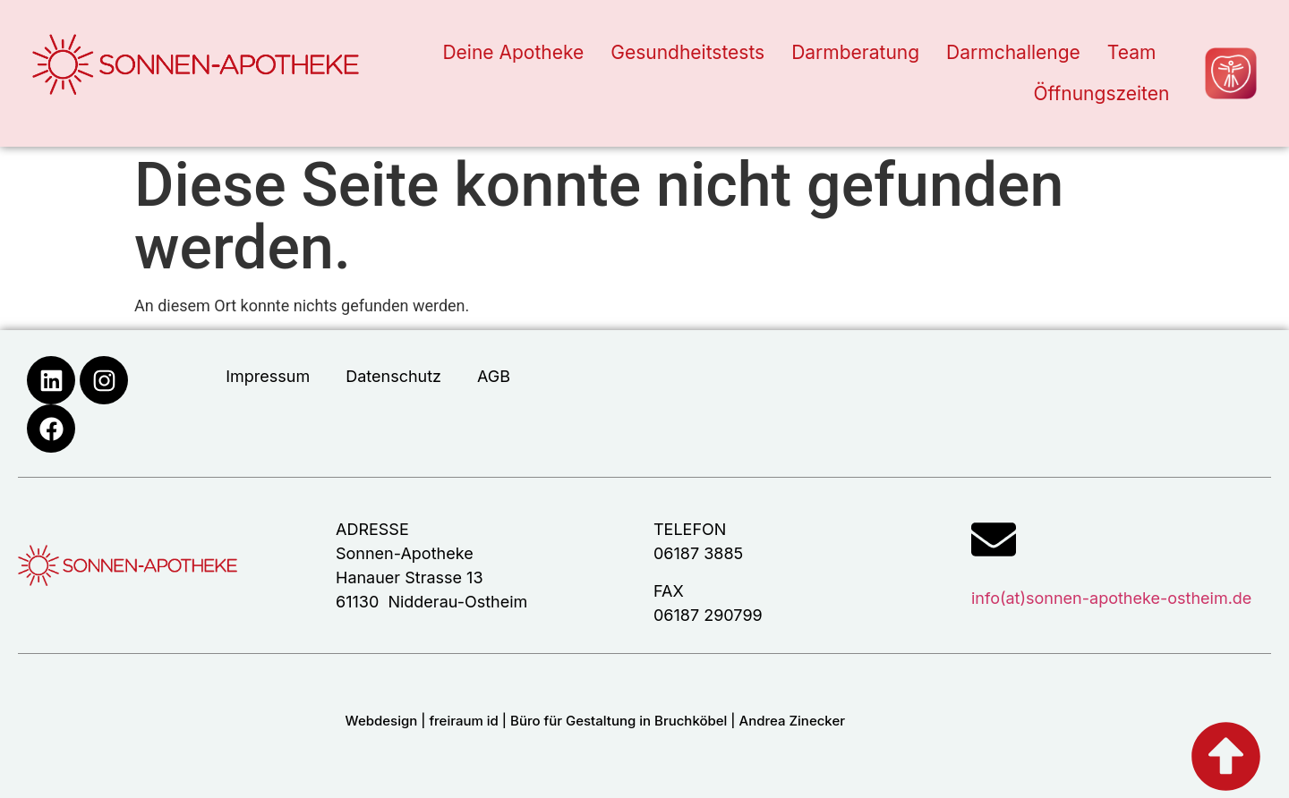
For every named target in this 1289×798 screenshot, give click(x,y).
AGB (493, 376)
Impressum (268, 376)
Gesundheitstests (687, 52)
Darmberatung (855, 52)
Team (1132, 52)
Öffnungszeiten (1101, 93)
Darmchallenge (1013, 52)
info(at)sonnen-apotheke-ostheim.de (1111, 598)
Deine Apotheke (513, 52)
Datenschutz (393, 376)
